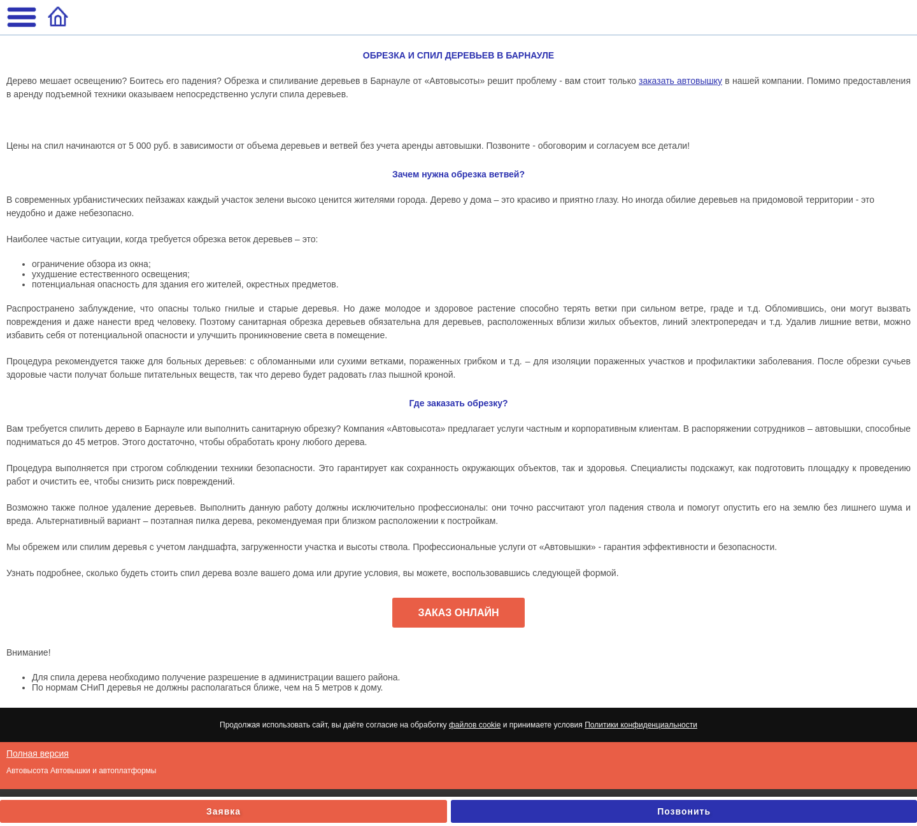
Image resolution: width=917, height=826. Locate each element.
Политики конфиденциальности (641, 724)
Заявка (223, 811)
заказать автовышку (680, 81)
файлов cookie (475, 724)
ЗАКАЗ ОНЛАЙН (458, 612)
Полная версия (37, 753)
